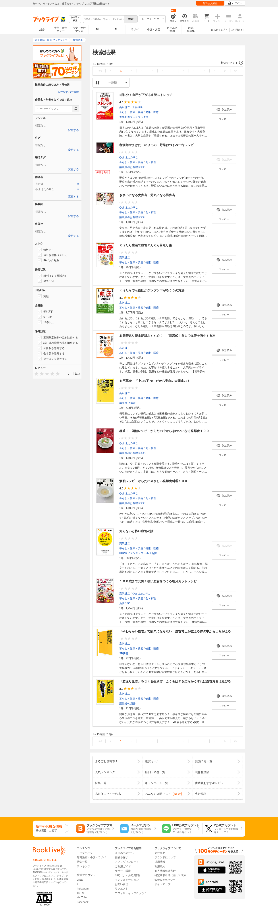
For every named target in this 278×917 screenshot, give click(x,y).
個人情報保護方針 (165, 870)
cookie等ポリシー (165, 879)
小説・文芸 (153, 29)
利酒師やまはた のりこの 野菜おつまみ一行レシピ (156, 145)
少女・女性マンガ (79, 29)
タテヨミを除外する (52, 358)
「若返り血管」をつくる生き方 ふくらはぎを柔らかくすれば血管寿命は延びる (175, 681)
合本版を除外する (51, 353)
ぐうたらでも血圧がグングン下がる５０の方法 (151, 290)
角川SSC (124, 603)
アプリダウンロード (127, 861)
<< (100, 70)
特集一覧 (82, 861)
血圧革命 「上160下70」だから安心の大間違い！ (154, 381)
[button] (168, 63)
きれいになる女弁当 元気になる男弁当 (147, 195)
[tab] (57, 184)
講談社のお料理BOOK (132, 167)
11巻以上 (46, 322)
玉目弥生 (137, 107)
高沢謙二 (124, 107)
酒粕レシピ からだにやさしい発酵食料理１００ (153, 481)
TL (116, 29)
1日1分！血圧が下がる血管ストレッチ (145, 95)
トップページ (85, 852)
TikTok (80, 893)
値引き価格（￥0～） (53, 255)
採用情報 (159, 861)
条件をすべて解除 (68, 92)
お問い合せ (121, 884)
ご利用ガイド (238, 29)
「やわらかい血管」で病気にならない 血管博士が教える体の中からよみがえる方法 (178, 631)
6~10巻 (45, 317)
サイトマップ (162, 884)
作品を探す (121, 857)
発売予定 (46, 281)
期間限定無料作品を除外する (58, 337)
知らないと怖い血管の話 (136, 531)
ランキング (83, 866)
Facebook (83, 902)
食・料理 (150, 162)
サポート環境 (123, 870)
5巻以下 (45, 311)
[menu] (68, 373)
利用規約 (159, 866)
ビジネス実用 (172, 29)
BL (98, 29)
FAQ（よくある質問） (128, 875)
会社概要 (159, 852)
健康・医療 (152, 112)
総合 (42, 29)
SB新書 (123, 653)
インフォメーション (127, 879)
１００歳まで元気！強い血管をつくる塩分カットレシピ (158, 581)
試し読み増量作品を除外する (58, 342)
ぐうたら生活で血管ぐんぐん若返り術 (145, 245)
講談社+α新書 (127, 403)
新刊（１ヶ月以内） (52, 275)
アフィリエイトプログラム (131, 893)
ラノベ (135, 29)
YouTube (82, 897)
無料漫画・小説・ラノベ (91, 857)
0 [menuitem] (68, 373)
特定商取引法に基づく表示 (170, 875)
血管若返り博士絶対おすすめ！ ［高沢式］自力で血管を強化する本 (167, 335)
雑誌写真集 (191, 29)
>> (235, 70)
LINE (80, 879)
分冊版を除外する (51, 348)
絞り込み (75, 19)
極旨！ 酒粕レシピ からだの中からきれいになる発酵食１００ (164, 431)
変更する (73, 130)
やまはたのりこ (128, 157)
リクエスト (121, 888)
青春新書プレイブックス (134, 117)
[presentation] (35, 373)
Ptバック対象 (48, 260)
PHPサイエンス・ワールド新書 (138, 553)
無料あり (46, 249)
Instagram (83, 888)
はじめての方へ (219, 29)
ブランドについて (165, 857)
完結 (43, 296)
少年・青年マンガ (60, 29)
